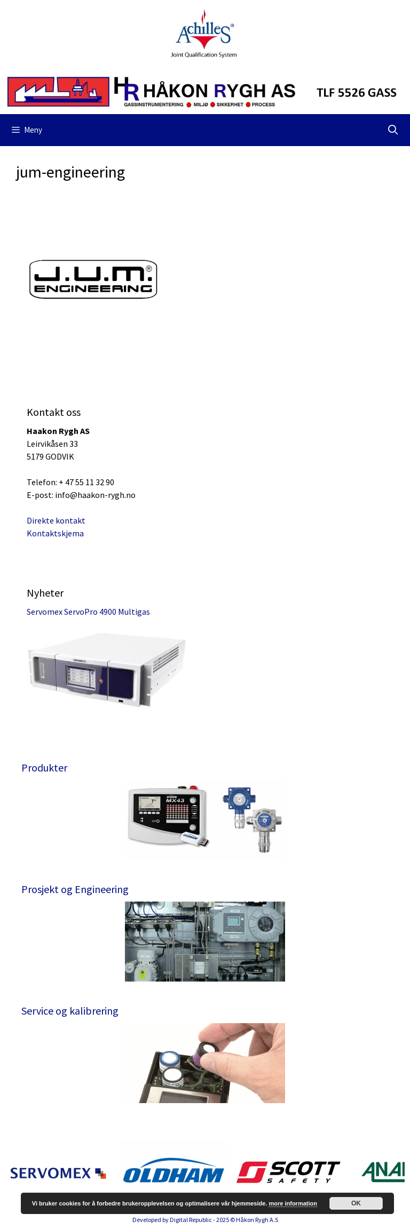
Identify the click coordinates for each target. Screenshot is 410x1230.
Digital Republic (191, 1220)
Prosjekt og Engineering (75, 889)
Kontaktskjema (55, 533)
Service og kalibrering (70, 1010)
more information (293, 1203)
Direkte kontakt (56, 520)
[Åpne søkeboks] (393, 130)
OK (356, 1203)
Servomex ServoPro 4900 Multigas (88, 611)
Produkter (44, 767)
